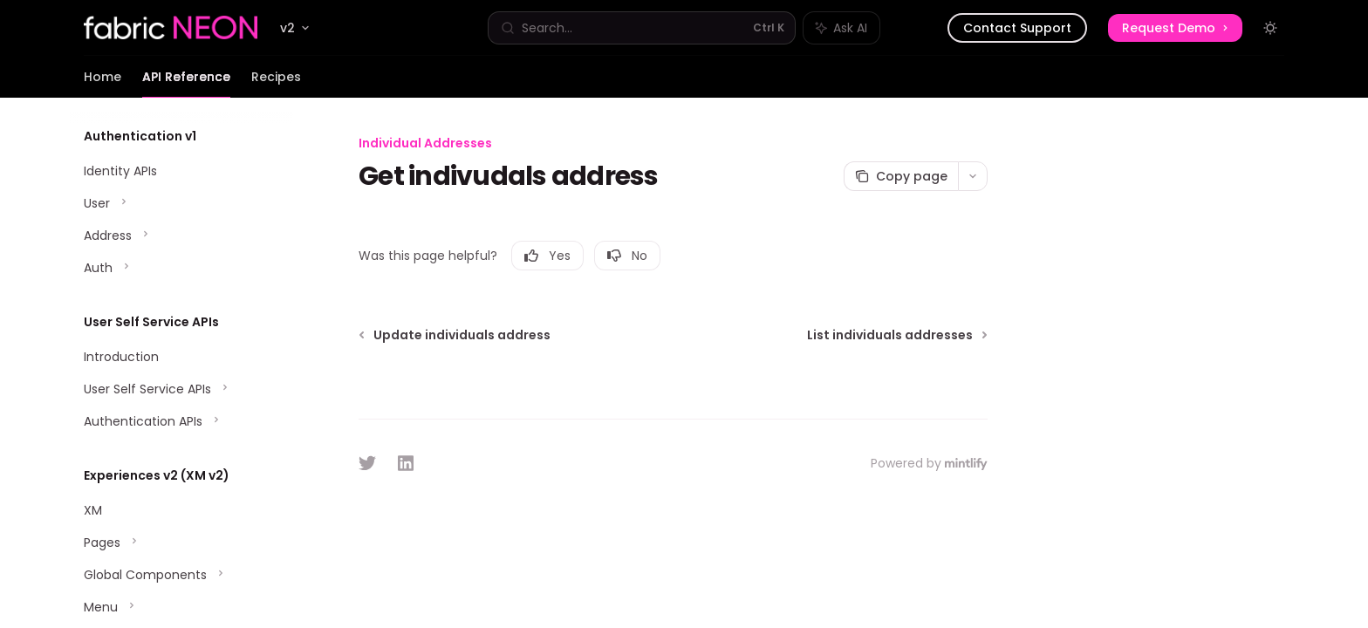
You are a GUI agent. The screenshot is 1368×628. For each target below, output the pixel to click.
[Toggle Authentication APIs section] (181, 421)
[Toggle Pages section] (181, 542)
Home (102, 83)
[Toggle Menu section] (181, 607)
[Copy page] (901, 176)
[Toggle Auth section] (181, 267)
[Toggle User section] (181, 203)
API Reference (186, 83)
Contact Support (1017, 28)
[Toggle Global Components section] (181, 574)
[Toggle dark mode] (1270, 28)
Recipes (276, 83)
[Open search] (642, 28)
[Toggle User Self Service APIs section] (181, 389)
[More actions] (973, 176)
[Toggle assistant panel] (841, 28)
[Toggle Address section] (181, 235)
